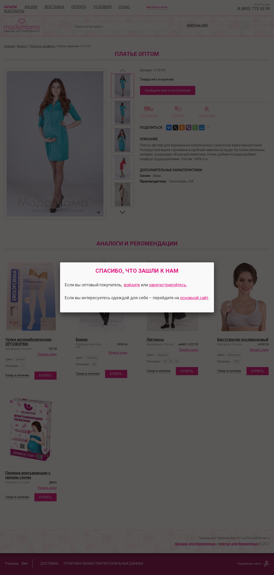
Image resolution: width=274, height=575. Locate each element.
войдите (132, 284)
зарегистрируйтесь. (168, 284)
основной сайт (194, 297)
